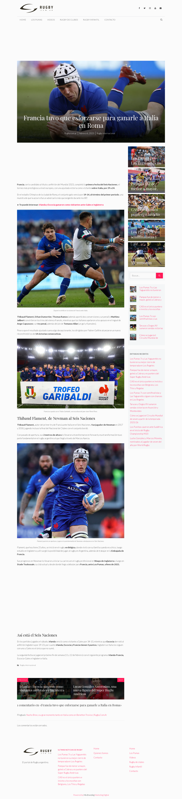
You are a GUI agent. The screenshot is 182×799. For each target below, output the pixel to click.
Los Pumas (36, 19)
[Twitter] (144, 8)
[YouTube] (155, 8)
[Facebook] (139, 8)
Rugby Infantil (91, 19)
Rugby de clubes (69, 19)
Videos (51, 19)
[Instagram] (150, 8)
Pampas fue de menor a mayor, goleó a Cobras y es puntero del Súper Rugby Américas (150, 301)
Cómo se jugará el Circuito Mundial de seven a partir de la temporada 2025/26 (148, 339)
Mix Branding (89, 795)
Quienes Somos (101, 753)
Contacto (109, 19)
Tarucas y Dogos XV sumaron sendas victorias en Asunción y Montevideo (151, 329)
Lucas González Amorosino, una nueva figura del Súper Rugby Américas (94, 690)
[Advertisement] (91, 41)
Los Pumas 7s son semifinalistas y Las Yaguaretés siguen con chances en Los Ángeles (150, 320)
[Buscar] (159, 276)
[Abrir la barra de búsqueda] (161, 20)
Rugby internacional (28, 665)
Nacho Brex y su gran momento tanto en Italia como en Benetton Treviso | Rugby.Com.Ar (66, 715)
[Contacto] (160, 8)
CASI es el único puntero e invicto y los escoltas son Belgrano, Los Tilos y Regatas (151, 310)
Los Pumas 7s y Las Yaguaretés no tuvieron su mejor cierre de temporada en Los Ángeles (145, 362)
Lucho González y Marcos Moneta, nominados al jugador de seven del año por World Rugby (146, 441)
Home (23, 19)
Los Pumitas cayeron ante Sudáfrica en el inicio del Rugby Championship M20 (146, 430)
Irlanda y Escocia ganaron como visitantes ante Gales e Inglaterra (71, 204)
